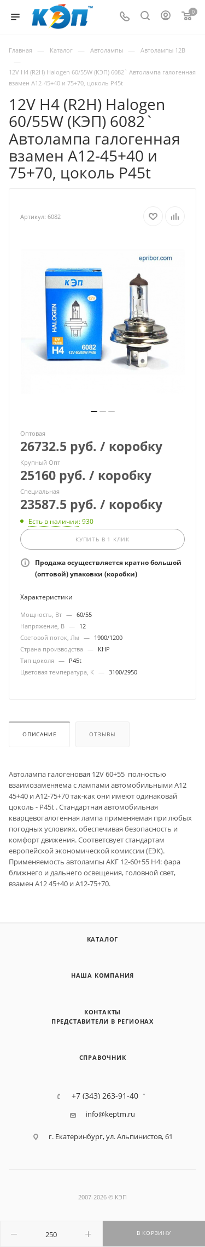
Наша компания (102, 975)
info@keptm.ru (110, 1114)
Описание (39, 734)
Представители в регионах (102, 1021)
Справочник (102, 1057)
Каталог (103, 939)
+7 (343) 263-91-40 (105, 1096)
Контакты (102, 1012)
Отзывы (102, 734)
